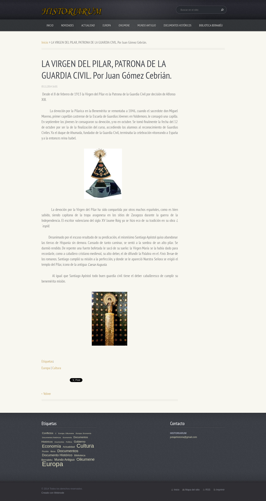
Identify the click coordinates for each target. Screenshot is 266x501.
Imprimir (220, 489)
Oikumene (124, 25)
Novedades (67, 25)
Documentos (67, 451)
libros (53, 451)
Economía (51, 446)
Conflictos (47, 433)
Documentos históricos (51, 437)
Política (69, 442)
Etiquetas (47, 361)
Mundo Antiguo (147, 25)
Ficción (45, 451)
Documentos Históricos (177, 25)
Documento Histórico (57, 455)
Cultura (56, 368)
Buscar (222, 10)
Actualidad (88, 25)
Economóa (67, 437)
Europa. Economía (83, 433)
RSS (207, 489)
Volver (47, 393)
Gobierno (79, 441)
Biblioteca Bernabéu (211, 25)
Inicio (50, 25)
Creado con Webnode (53, 492)
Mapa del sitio (192, 489)
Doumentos (59, 442)
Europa (107, 25)
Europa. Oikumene (66, 433)
